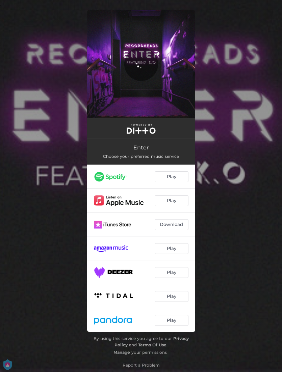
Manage (121, 352)
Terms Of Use (152, 344)
